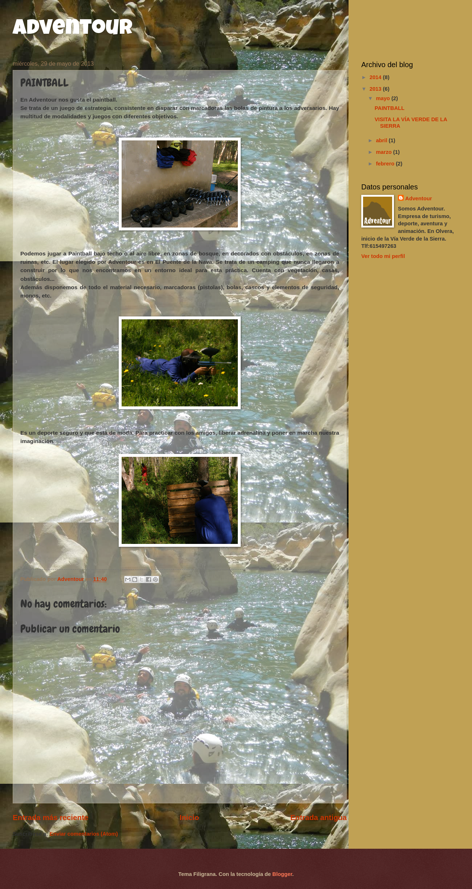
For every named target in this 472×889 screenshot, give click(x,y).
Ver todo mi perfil (383, 256)
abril (382, 140)
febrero (386, 164)
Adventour (73, 30)
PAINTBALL (389, 108)
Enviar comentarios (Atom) (83, 834)
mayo (383, 98)
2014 (376, 77)
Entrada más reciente (50, 817)
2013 (376, 89)
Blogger (282, 874)
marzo (384, 152)
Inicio (189, 817)
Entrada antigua (318, 817)
